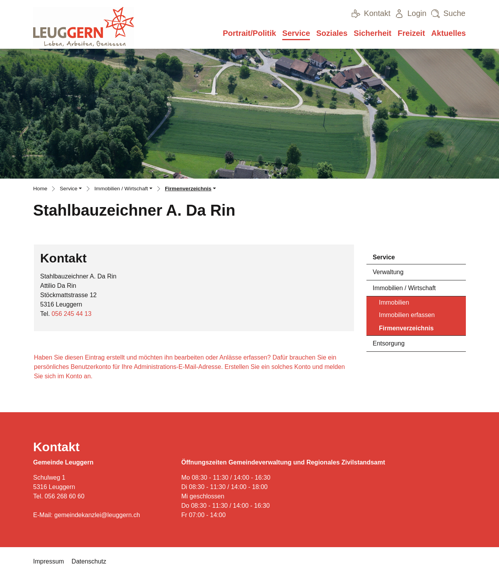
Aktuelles (448, 33)
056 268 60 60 (64, 496)
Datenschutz (89, 561)
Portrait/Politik (249, 33)
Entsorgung (389, 343)
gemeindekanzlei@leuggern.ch (97, 515)
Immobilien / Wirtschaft (404, 288)
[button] (71, 189)
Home (40, 188)
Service (296, 33)
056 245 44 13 (71, 313)
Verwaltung (388, 272)
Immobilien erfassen (407, 315)
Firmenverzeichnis (406, 330)
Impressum (48, 561)
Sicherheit (372, 33)
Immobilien (394, 302)
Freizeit (411, 33)
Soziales (331, 33)
